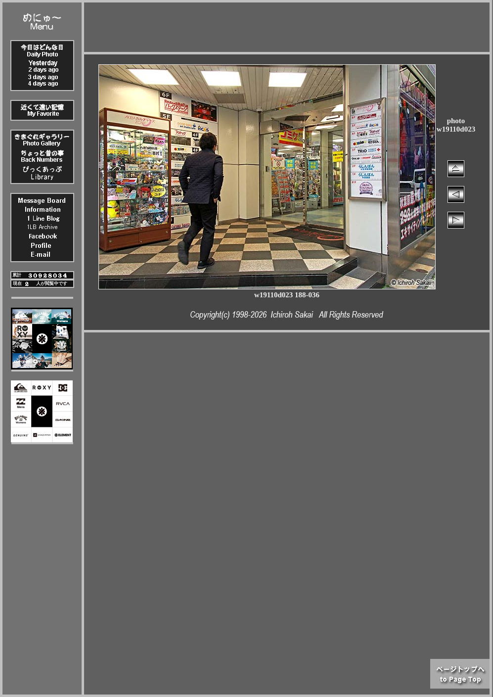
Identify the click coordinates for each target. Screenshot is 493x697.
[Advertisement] (287, 24)
